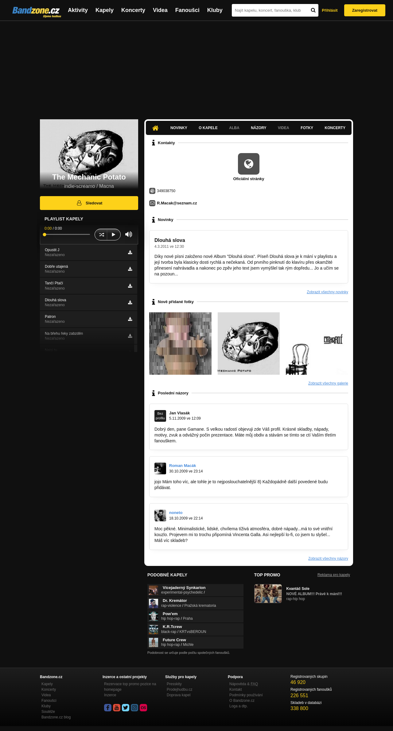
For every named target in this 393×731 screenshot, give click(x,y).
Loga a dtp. (238, 706)
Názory (258, 128)
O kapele (208, 128)
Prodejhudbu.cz (179, 689)
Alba (234, 128)
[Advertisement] (196, 67)
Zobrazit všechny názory (328, 558)
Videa (160, 10)
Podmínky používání (246, 695)
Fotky (307, 128)
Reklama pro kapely (333, 575)
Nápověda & (243, 684)
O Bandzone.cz (242, 700)
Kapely (104, 10)
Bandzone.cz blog (56, 717)
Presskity (174, 684)
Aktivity (78, 10)
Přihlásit (329, 10)
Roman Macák (182, 465)
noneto (175, 512)
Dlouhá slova (169, 240)
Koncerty (133, 10)
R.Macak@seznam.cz (177, 203)
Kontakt (235, 689)
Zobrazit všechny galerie (328, 383)
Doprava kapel (178, 695)
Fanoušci (187, 10)
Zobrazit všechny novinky (327, 292)
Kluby (215, 10)
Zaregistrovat (364, 10)
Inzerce (110, 695)
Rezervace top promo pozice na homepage (130, 687)
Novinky (178, 128)
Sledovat (89, 203)
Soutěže (48, 711)
